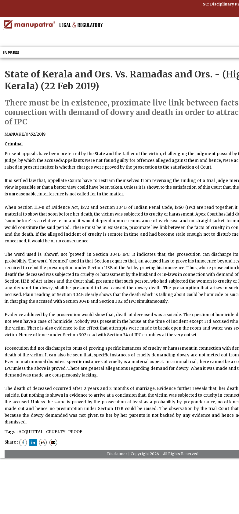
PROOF (74, 431)
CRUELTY (55, 431)
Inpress (11, 52)
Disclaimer (117, 454)
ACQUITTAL (31, 431)
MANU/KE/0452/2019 (25, 134)
